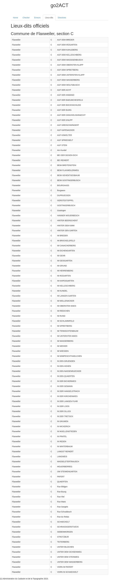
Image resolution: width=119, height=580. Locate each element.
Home (15, 18)
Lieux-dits (49, 18)
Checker (26, 18)
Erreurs (37, 18)
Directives (62, 18)
